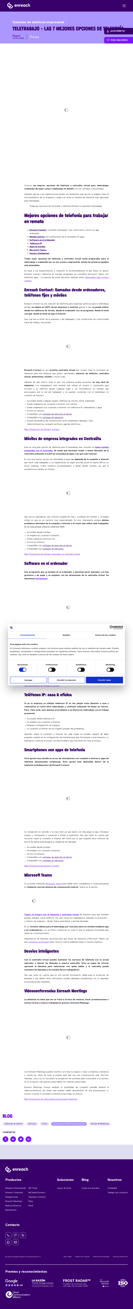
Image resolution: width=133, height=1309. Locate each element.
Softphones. (42, 579)
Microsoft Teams (37, 250)
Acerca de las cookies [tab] (105, 635)
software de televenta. (53, 549)
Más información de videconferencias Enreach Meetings (50, 1099)
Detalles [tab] (66, 635)
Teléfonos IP (35, 244)
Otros (44, 1124)
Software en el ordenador (42, 240)
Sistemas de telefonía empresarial (69, 1124)
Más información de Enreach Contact (41, 430)
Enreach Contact (37, 230)
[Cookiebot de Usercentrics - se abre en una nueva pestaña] (111, 627)
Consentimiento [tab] (27, 635)
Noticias (32, 1124)
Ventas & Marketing (100, 1124)
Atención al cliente (13, 1124)
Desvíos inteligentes (39, 254)
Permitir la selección (66, 680)
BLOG (7, 1116)
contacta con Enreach (38, 942)
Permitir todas (104, 680)
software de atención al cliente (57, 414)
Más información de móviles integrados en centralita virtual (52, 554)
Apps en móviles (37, 247)
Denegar (28, 680)
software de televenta (52, 418)
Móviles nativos (36, 237)
